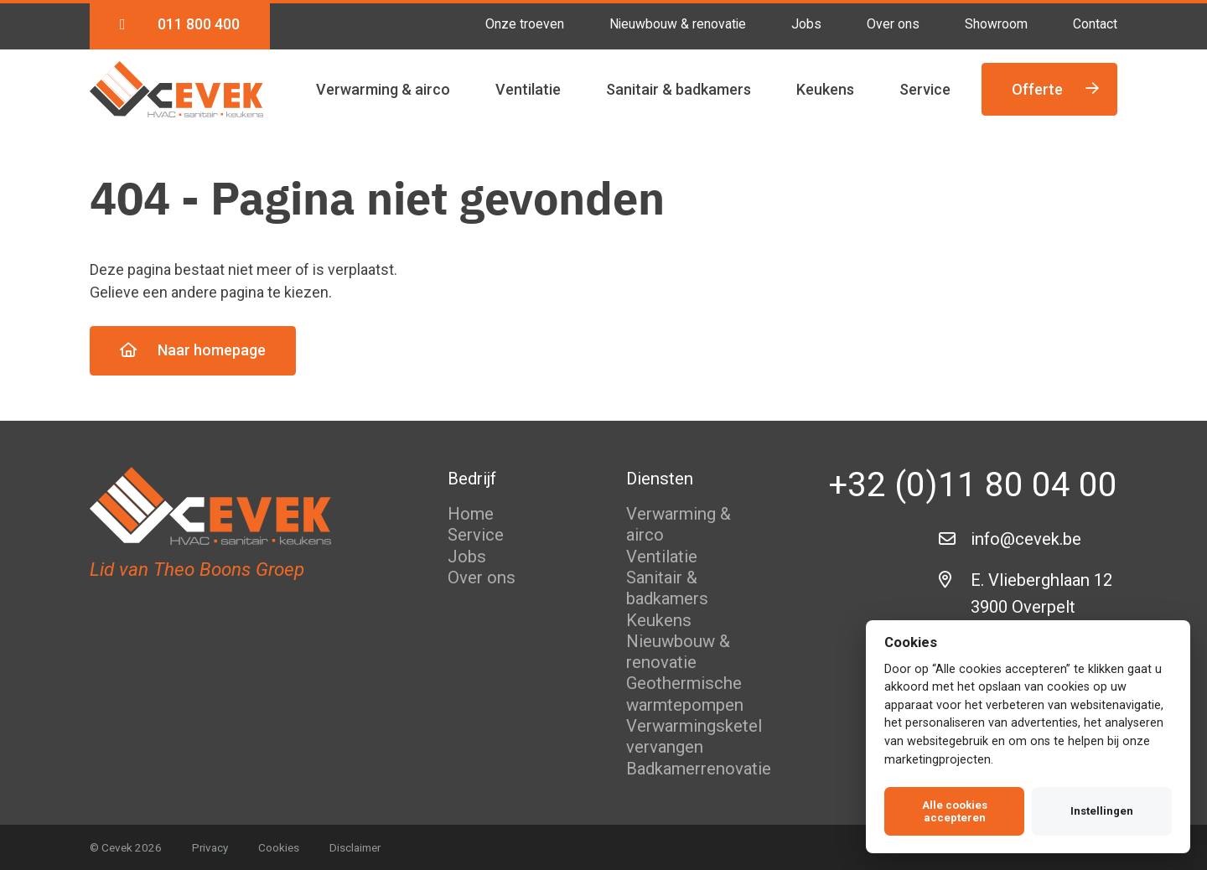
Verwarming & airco (383, 89)
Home (471, 514)
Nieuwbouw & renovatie (677, 24)
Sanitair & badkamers (678, 89)
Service (925, 89)
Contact (1095, 24)
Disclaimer (355, 847)
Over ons (893, 24)
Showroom (996, 24)
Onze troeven (524, 24)
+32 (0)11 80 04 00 (972, 485)
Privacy (210, 847)
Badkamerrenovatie (698, 769)
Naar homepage (193, 350)
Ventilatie (528, 89)
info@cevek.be (1026, 539)
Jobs (806, 24)
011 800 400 (180, 24)
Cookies (278, 847)
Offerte (1055, 89)
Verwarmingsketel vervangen (694, 736)
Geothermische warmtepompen (684, 693)
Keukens (825, 89)
